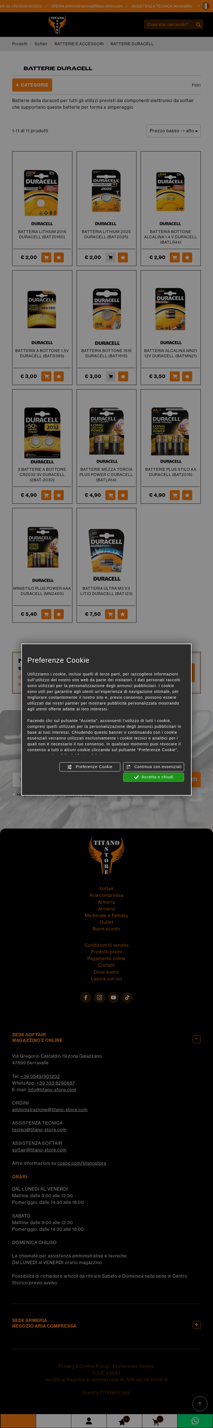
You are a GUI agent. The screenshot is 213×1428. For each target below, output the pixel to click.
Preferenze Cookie (90, 766)
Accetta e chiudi (153, 777)
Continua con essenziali (154, 766)
